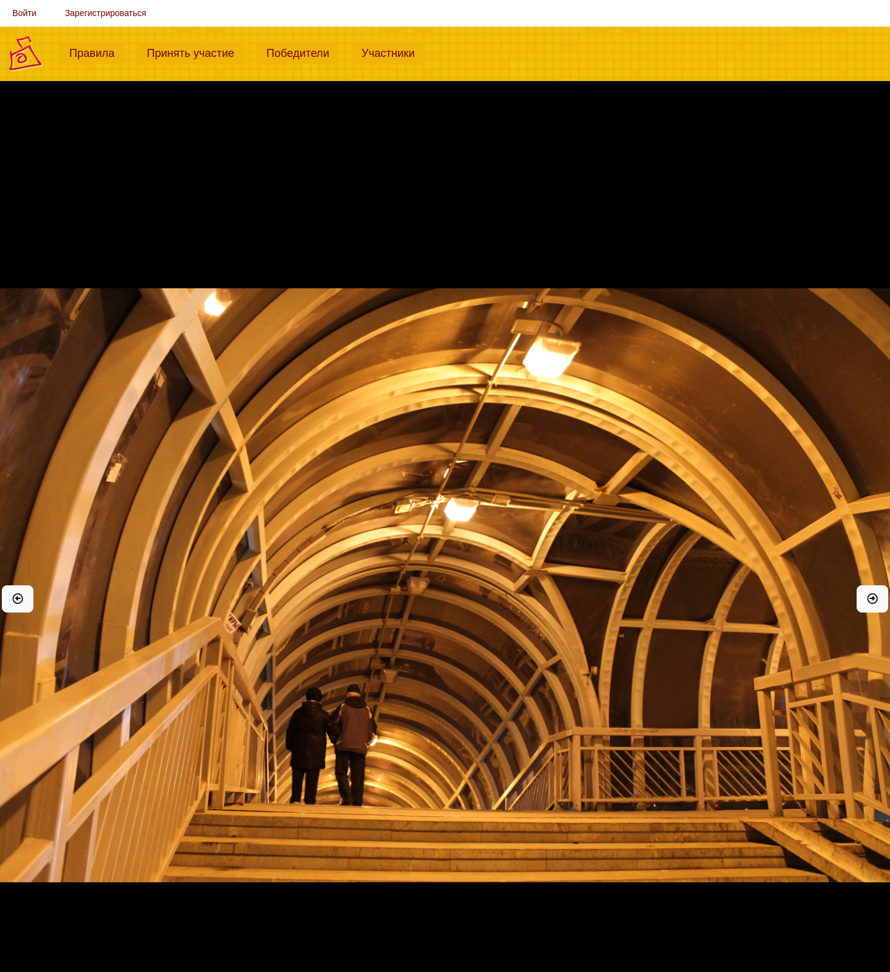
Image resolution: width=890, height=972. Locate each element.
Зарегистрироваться (105, 13)
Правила (96, 52)
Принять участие (195, 52)
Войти (24, 13)
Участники (393, 52)
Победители (302, 52)
